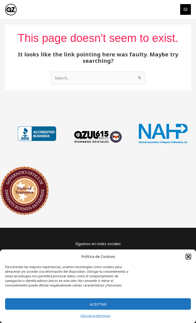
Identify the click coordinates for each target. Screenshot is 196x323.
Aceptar (98, 304)
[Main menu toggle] (185, 9)
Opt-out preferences (95, 316)
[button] (188, 256)
